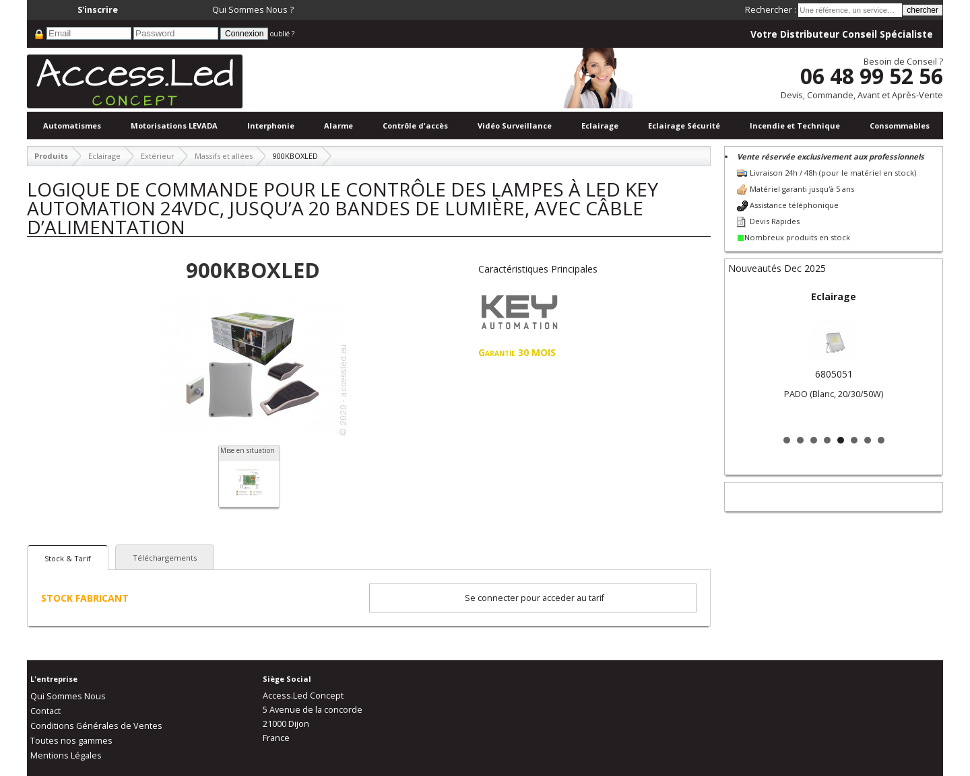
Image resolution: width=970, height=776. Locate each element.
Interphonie (270, 125)
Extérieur (157, 156)
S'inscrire (97, 9)
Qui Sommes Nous (68, 696)
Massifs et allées (224, 156)
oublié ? (282, 33)
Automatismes (72, 125)
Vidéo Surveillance (515, 125)
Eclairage (599, 125)
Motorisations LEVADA (174, 125)
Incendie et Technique (795, 125)
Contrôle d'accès (415, 125)
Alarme (338, 125)
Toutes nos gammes (71, 740)
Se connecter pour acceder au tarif (534, 598)
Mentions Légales (66, 755)
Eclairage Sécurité (684, 125)
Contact (45, 711)
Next (921, 358)
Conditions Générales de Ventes (96, 726)
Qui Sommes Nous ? (253, 9)
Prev (745, 358)
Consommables (900, 125)
